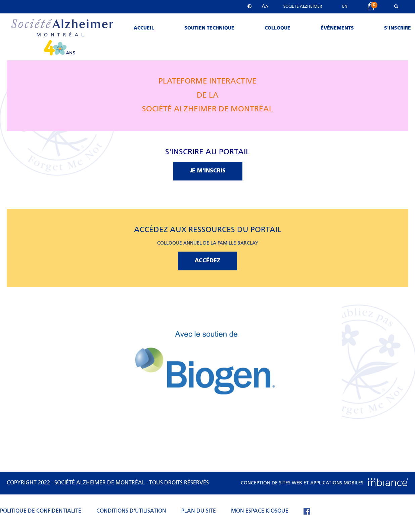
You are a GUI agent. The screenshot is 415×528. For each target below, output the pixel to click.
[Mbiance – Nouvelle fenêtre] (388, 483)
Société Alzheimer (302, 7)
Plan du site (198, 511)
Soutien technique (209, 28)
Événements (337, 28)
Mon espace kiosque (259, 511)
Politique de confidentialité (40, 511)
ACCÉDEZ (207, 261)
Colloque (277, 28)
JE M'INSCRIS (208, 171)
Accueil (144, 28)
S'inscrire (397, 28)
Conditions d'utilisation (131, 511)
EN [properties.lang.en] (345, 7)
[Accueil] (61, 59)
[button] (265, 6)
